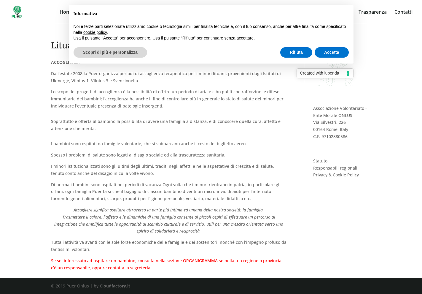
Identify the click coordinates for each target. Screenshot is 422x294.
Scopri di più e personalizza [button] (110, 52)
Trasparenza (373, 12)
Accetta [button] (331, 52)
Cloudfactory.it (115, 286)
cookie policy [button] (95, 32)
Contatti (403, 12)
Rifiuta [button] (296, 52)
